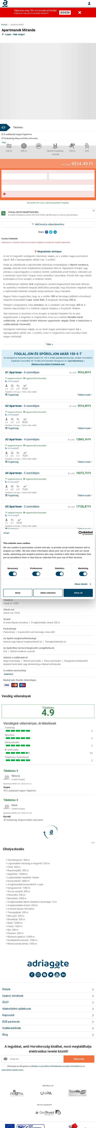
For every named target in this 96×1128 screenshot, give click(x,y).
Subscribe (79, 1059)
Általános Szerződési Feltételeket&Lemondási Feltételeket (55, 1066)
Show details (81, 584)
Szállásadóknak (11, 1028)
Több (4, 142)
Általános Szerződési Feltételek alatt (48, 364)
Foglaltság (12, 394)
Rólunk (6, 989)
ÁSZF (5, 1002)
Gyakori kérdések (12, 995)
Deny (17, 593)
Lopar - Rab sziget (15, 34)
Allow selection (48, 593)
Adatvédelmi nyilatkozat (16, 1008)
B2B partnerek (11, 1021)
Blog (5, 1034)
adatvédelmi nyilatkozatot (12, 1070)
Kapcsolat (8, 1015)
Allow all (78, 593)
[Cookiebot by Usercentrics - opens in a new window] (80, 533)
